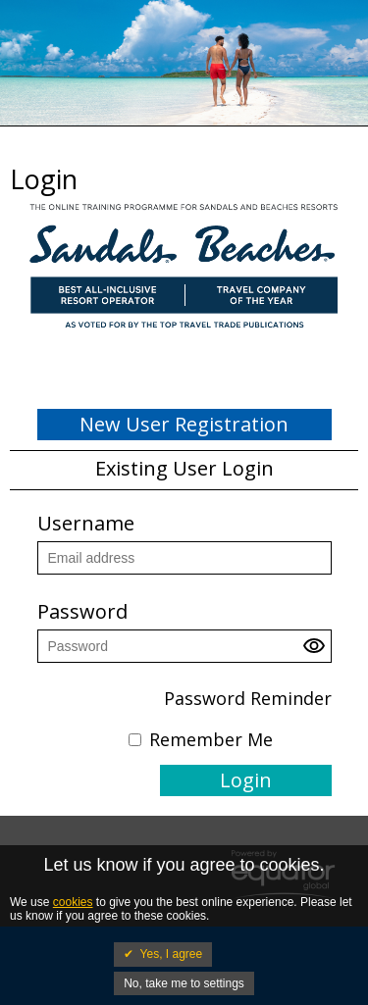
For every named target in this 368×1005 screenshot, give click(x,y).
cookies (73, 902)
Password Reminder (248, 698)
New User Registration (184, 424)
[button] (317, 651)
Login (246, 780)
